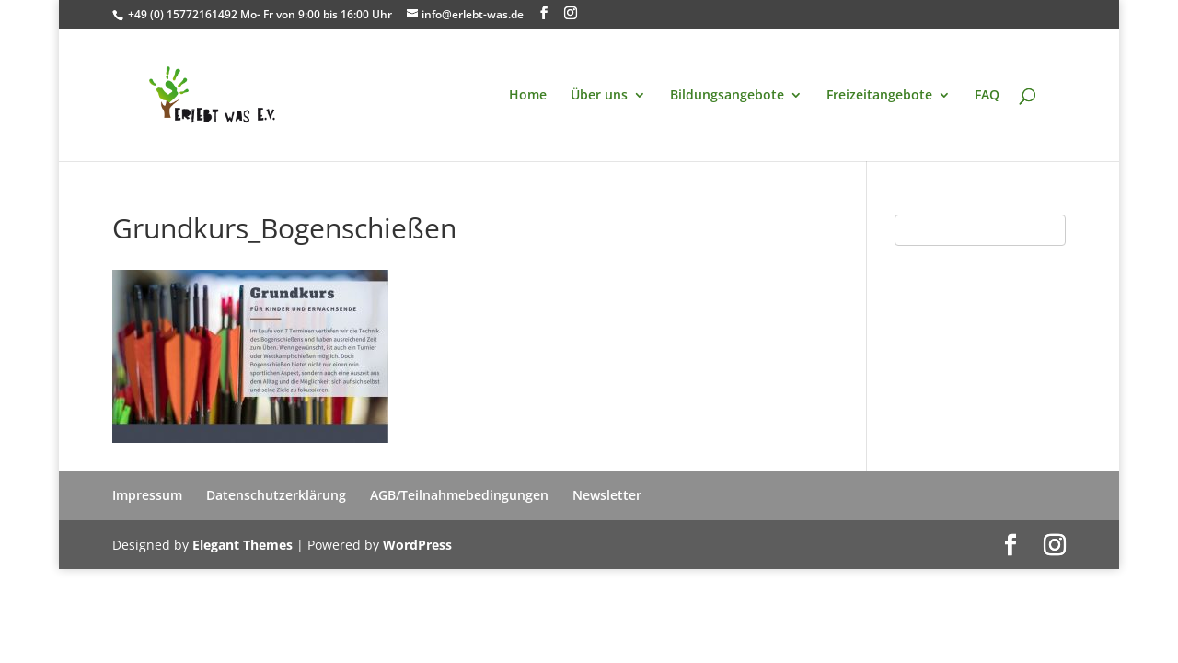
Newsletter (606, 495)
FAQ (987, 95)
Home (528, 95)
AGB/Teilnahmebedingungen (459, 495)
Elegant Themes (242, 544)
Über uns (599, 95)
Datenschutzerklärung (276, 495)
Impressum (147, 495)
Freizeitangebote (879, 95)
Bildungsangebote (727, 95)
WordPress (417, 544)
